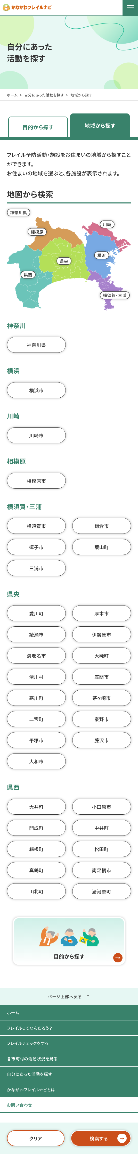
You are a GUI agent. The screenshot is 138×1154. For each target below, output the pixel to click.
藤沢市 (101, 740)
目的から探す (38, 127)
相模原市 (36, 480)
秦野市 (101, 719)
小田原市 (101, 806)
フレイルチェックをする (28, 1043)
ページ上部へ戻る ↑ (69, 996)
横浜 (101, 255)
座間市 (101, 676)
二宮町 (36, 719)
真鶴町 (36, 870)
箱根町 (36, 849)
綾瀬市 (36, 634)
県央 (64, 261)
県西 (28, 275)
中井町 (101, 827)
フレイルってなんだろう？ (29, 1028)
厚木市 (101, 613)
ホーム (12, 94)
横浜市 (36, 390)
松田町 (101, 849)
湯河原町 (101, 891)
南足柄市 (101, 870)
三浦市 (36, 568)
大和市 (36, 761)
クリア (35, 1138)
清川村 (36, 676)
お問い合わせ (19, 1105)
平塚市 (36, 740)
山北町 (36, 891)
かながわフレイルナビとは (31, 1089)
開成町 (36, 827)
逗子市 (36, 547)
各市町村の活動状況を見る (32, 1058)
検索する (108, 1138)
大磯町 (101, 655)
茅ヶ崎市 (101, 697)
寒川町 (36, 697)
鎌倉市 (101, 525)
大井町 (36, 806)
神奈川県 (18, 212)
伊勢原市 (101, 634)
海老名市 (36, 655)
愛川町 (36, 613)
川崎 (107, 224)
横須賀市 (36, 525)
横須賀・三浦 (115, 295)
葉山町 (101, 547)
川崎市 (36, 435)
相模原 (37, 232)
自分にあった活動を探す (44, 94)
